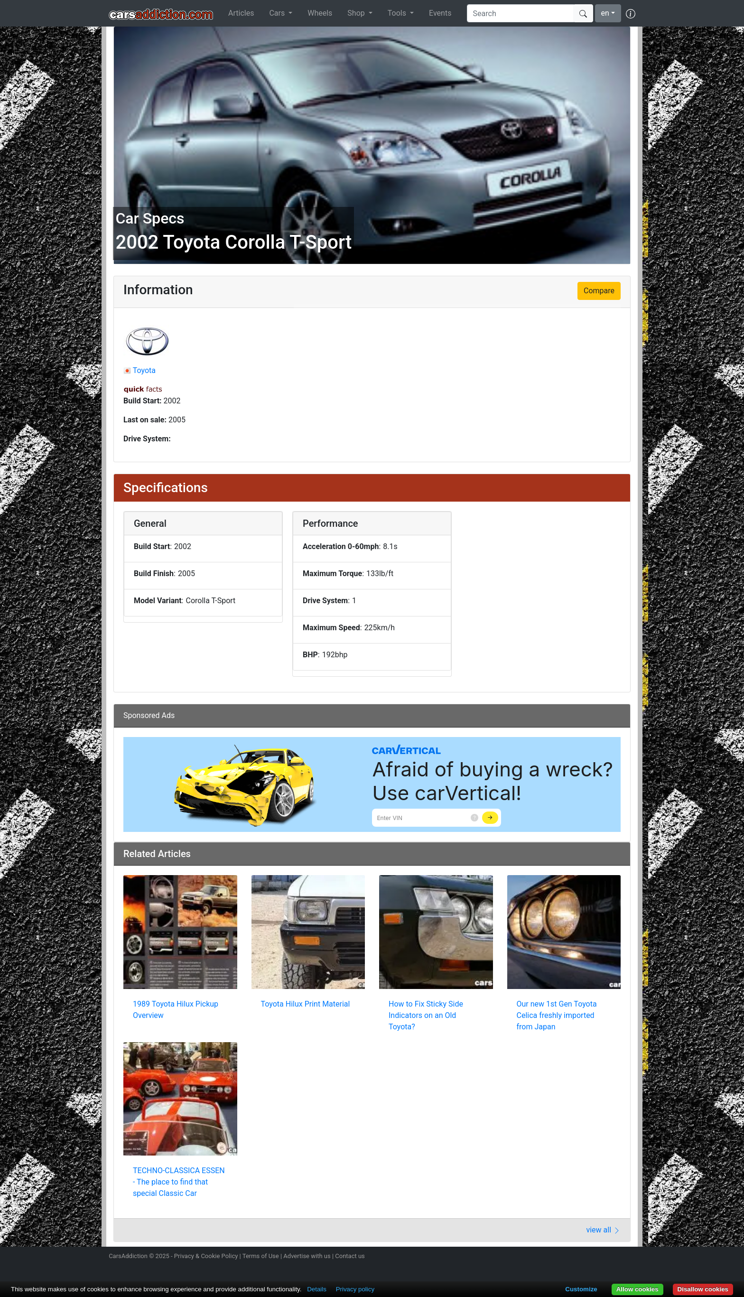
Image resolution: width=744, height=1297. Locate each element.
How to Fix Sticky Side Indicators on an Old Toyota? (426, 1015)
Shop (356, 13)
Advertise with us (306, 1256)
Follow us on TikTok (613, 1257)
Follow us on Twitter (579, 1257)
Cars (278, 13)
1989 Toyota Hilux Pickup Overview (175, 1009)
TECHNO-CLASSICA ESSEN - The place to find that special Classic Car (179, 1182)
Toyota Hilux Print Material (305, 1003)
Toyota (144, 370)
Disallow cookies (703, 1289)
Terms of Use (260, 1256)
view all (603, 1229)
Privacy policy (355, 1289)
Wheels (319, 13)
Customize (581, 1289)
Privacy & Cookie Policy (206, 1256)
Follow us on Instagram (562, 1257)
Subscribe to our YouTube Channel (629, 1257)
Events (440, 13)
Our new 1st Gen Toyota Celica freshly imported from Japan (557, 1015)
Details (316, 1289)
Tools (398, 13)
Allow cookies (637, 1289)
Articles (241, 13)
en (605, 13)
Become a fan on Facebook (596, 1257)
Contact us (350, 1256)
